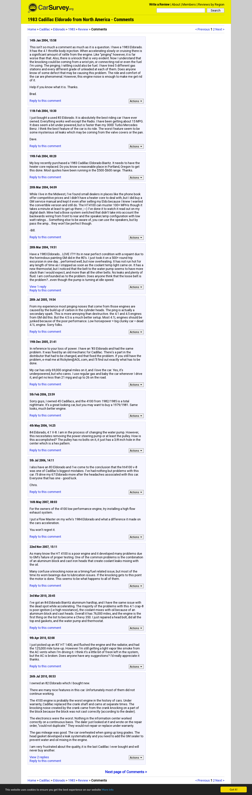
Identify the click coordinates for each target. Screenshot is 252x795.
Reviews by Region (211, 4)
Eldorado (59, 29)
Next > (219, 29)
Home (32, 29)
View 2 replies (39, 757)
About (176, 4)
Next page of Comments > (126, 772)
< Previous (202, 29)
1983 (71, 29)
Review (83, 29)
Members (189, 4)
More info (108, 790)
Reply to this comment (45, 101)
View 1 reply (38, 286)
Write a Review (159, 4)
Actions (136, 101)
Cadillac (44, 29)
